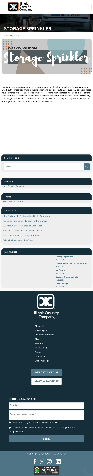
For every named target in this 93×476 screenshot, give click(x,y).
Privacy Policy (58, 453)
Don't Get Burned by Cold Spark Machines (22, 235)
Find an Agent (41, 330)
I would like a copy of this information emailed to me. (35, 422)
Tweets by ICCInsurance (12, 201)
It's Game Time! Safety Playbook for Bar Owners (25, 221)
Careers (38, 352)
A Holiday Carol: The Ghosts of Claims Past (22, 225)
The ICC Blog (41, 347)
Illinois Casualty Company (13, 186)
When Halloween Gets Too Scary (18, 240)
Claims (38, 339)
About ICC (39, 326)
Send (46, 438)
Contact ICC (40, 356)
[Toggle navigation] (88, 6)
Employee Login (42, 360)
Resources (39, 343)
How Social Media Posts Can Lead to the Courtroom (26, 216)
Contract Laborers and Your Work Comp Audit (24, 230)
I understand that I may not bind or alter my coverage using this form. (43, 427)
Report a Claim (46, 372)
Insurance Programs (44, 334)
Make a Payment (47, 381)
